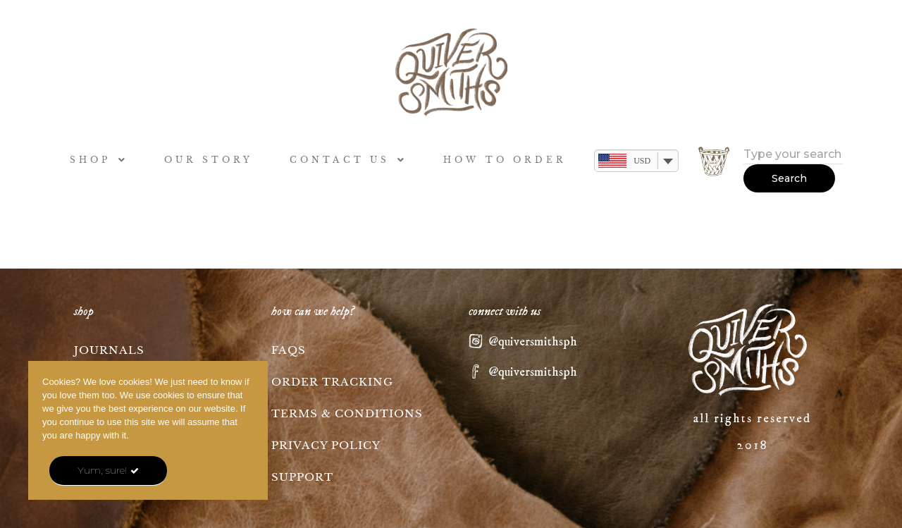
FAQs (288, 350)
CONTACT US (348, 159)
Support (302, 477)
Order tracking (332, 381)
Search (789, 178)
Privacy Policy (326, 445)
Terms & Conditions (347, 413)
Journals (109, 350)
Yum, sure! (102, 470)
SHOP (99, 159)
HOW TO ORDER (504, 159)
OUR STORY (209, 159)
